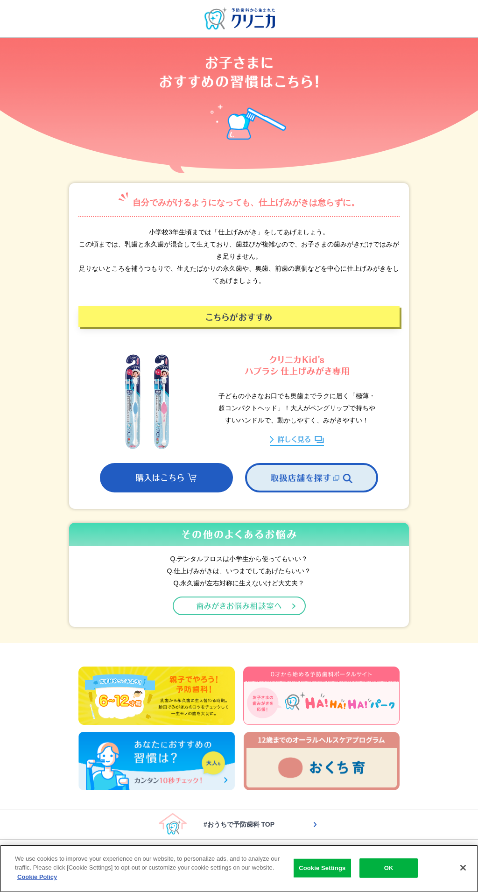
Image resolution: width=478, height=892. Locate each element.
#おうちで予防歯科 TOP (239, 824)
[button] (166, 477)
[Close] (463, 869)
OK (389, 869)
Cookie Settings (322, 869)
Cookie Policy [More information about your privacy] (37, 878)
